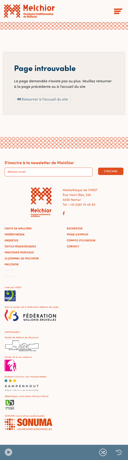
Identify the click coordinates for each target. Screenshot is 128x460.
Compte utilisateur (81, 240)
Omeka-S (11, 276)
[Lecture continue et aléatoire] (103, 452)
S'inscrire (111, 171)
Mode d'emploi (77, 234)
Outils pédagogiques (20, 246)
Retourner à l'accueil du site (42, 99)
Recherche (75, 228)
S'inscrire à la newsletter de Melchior (39, 162)
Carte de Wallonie (18, 228)
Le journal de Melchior (22, 258)
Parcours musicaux (19, 252)
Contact (73, 246)
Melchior (12, 264)
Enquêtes (11, 240)
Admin (9, 270)
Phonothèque (15, 234)
